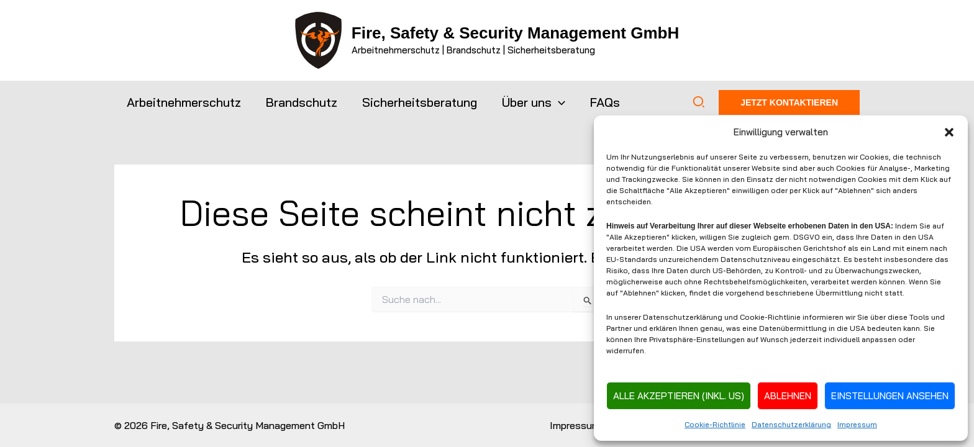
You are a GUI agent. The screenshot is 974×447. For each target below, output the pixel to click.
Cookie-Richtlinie (715, 424)
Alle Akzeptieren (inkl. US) (678, 396)
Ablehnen (787, 396)
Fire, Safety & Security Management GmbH (515, 33)
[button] (949, 132)
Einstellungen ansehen (890, 396)
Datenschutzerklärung (791, 424)
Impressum (857, 424)
